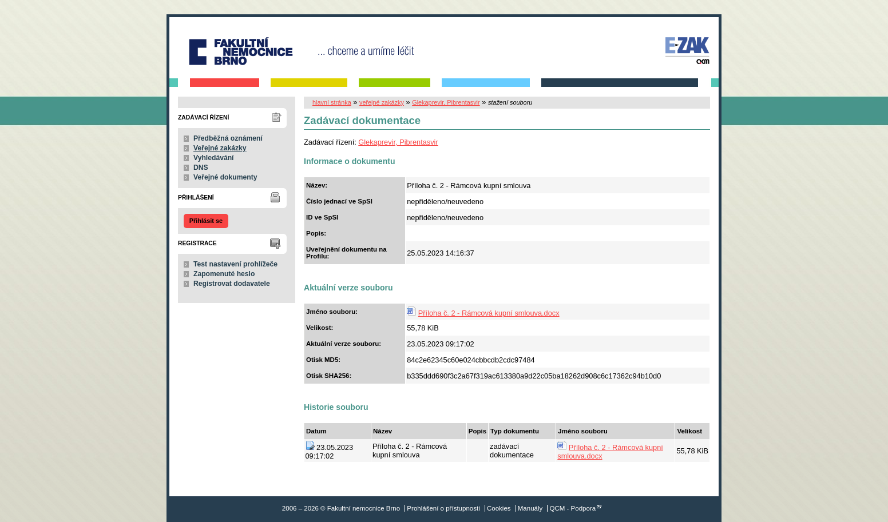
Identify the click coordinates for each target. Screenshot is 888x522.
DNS (200, 168)
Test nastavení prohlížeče (235, 264)
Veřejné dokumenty (225, 177)
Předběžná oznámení (228, 138)
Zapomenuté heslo (224, 274)
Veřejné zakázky (220, 148)
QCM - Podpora (573, 508)
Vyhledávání (213, 158)
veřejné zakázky (381, 102)
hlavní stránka (331, 102)
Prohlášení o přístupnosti (443, 508)
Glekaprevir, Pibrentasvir (445, 102)
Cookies (499, 508)
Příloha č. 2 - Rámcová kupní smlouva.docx (489, 313)
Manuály (530, 508)
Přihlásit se (206, 220)
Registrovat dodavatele (231, 284)
